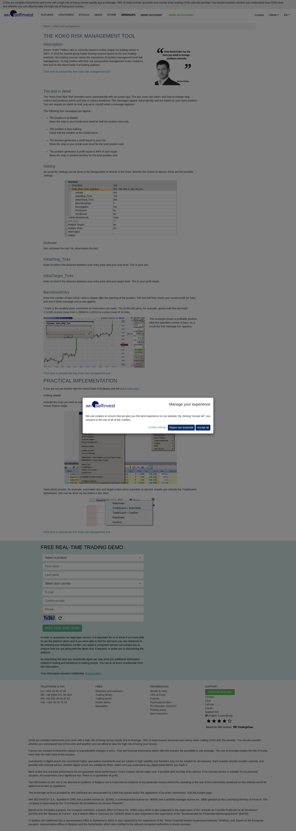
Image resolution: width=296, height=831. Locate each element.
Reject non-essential (181, 427)
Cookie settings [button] (157, 427)
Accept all (203, 427)
